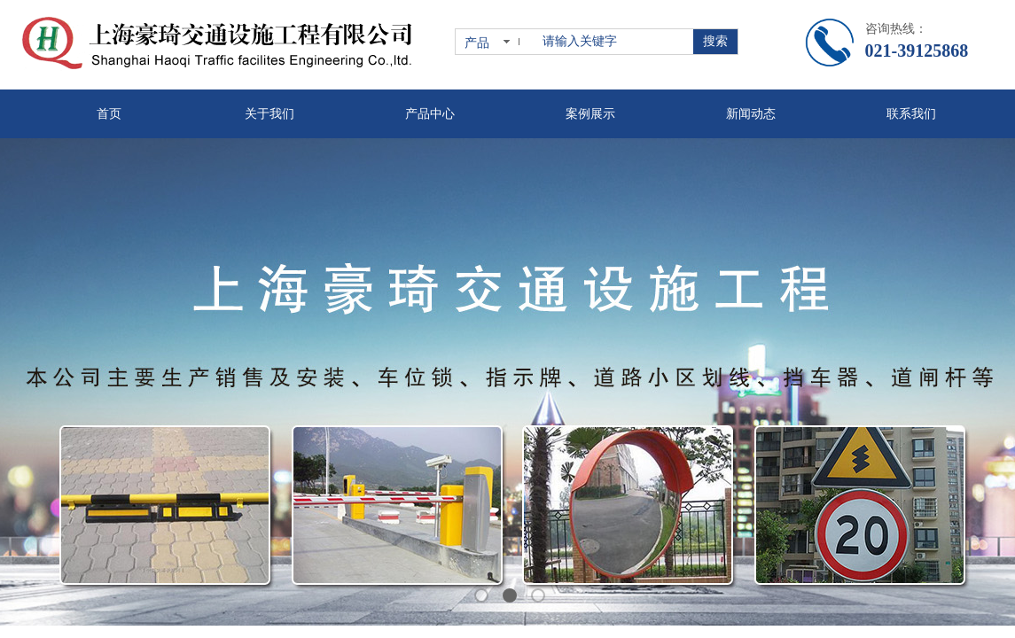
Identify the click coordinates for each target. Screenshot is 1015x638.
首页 (109, 114)
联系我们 (911, 114)
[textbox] (614, 41)
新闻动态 (751, 114)
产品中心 (430, 114)
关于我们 (269, 114)
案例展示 (590, 114)
